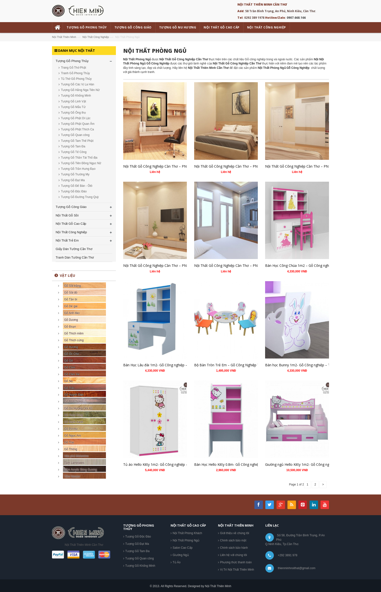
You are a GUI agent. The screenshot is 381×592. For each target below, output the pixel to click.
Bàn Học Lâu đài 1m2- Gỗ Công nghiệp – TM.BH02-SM (166, 365)
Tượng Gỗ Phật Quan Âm (78, 124)
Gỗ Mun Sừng (73, 401)
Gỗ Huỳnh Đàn (74, 394)
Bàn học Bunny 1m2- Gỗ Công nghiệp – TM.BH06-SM (307, 365)
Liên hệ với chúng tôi (233, 555)
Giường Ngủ (181, 555)
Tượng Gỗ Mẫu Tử (73, 107)
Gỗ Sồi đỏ (70, 292)
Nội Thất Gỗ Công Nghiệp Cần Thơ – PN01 (227, 265)
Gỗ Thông (70, 449)
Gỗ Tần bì (70, 299)
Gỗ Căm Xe (71, 374)
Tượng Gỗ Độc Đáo (74, 191)
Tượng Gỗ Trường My (75, 174)
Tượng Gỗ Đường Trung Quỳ (80, 197)
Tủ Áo (177, 562)
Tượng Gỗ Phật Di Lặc (75, 118)
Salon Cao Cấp (183, 547)
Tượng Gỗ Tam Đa (73, 146)
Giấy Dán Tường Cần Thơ (74, 249)
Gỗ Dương (71, 320)
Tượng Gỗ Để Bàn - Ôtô (76, 186)
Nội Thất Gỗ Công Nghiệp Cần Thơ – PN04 (227, 166)
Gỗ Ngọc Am (72, 435)
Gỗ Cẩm (69, 367)
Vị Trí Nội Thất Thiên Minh (237, 569)
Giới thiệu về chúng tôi (234, 533)
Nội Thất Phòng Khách (187, 533)
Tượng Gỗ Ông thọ (73, 112)
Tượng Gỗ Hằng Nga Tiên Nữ (80, 90)
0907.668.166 (296, 18)
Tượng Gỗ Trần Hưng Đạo (78, 168)
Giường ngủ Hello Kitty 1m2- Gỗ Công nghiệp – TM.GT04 (309, 464)
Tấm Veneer (72, 476)
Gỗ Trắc (69, 388)
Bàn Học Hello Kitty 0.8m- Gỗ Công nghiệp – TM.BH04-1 (238, 464)
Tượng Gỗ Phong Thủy (72, 61)
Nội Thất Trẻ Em (67, 240)
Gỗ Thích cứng (74, 340)
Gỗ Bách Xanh (73, 422)
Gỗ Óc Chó (71, 354)
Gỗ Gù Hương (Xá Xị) (78, 408)
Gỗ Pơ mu (71, 429)
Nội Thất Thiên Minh (64, 37)
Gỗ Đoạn (70, 326)
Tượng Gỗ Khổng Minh (76, 95)
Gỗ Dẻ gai (71, 306)
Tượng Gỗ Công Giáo (71, 207)
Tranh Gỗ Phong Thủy (75, 73)
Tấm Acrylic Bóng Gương (80, 469)
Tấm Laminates (74, 463)
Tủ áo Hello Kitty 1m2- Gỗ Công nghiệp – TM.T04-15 (164, 464)
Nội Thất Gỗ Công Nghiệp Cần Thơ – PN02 (156, 265)
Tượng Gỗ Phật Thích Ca (77, 129)
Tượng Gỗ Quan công (75, 135)
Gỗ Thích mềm (74, 333)
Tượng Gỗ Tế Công (74, 152)
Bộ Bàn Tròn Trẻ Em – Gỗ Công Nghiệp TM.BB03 (233, 365)
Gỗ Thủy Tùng (73, 415)
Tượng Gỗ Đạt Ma (73, 180)
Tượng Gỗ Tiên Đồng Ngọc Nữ (81, 163)
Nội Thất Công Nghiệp (95, 37)
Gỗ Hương (71, 347)
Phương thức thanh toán (236, 562)
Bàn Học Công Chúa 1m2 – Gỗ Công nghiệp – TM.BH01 (308, 265)
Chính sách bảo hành (234, 547)
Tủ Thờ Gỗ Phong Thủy (76, 79)
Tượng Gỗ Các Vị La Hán (77, 84)
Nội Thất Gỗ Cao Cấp (71, 223)
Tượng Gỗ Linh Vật (73, 101)
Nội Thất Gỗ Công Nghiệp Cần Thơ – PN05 (156, 166)
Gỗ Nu (68, 381)
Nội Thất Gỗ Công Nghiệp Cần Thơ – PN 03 (299, 166)
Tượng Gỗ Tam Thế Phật (77, 141)
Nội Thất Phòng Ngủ (155, 50)
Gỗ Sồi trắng (72, 285)
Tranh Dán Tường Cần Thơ (75, 257)
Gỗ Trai (69, 442)
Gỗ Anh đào (72, 313)
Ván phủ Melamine (76, 456)
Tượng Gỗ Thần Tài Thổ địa (79, 157)
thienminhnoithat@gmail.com (296, 568)
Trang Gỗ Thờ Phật (73, 67)
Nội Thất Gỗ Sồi (67, 215)
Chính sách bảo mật (233, 540)
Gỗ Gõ (68, 360)
